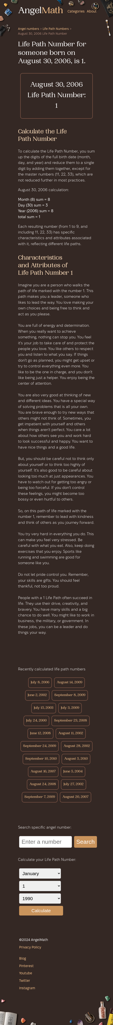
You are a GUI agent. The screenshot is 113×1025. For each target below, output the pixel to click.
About (92, 11)
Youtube (25, 973)
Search (85, 841)
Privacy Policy (30, 947)
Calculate (41, 910)
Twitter (24, 980)
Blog (22, 958)
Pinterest (26, 966)
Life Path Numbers (56, 29)
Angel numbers (28, 29)
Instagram (27, 988)
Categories (76, 11)
